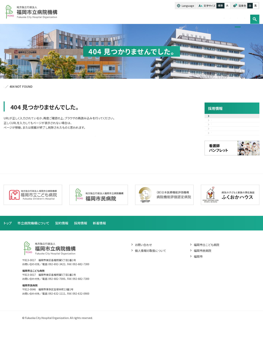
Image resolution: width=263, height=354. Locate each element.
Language (188, 5)
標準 (220, 5)
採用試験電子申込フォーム (228, 126)
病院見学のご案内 (223, 157)
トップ (136, 17)
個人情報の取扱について (150, 277)
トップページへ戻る (95, 135)
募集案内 (217, 118)
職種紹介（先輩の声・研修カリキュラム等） (234, 137)
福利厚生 (217, 148)
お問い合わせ (234, 17)
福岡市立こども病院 (206, 271)
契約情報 (191, 17)
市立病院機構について (162, 17)
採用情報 (211, 17)
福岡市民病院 (202, 277)
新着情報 (99, 249)
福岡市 (198, 283)
